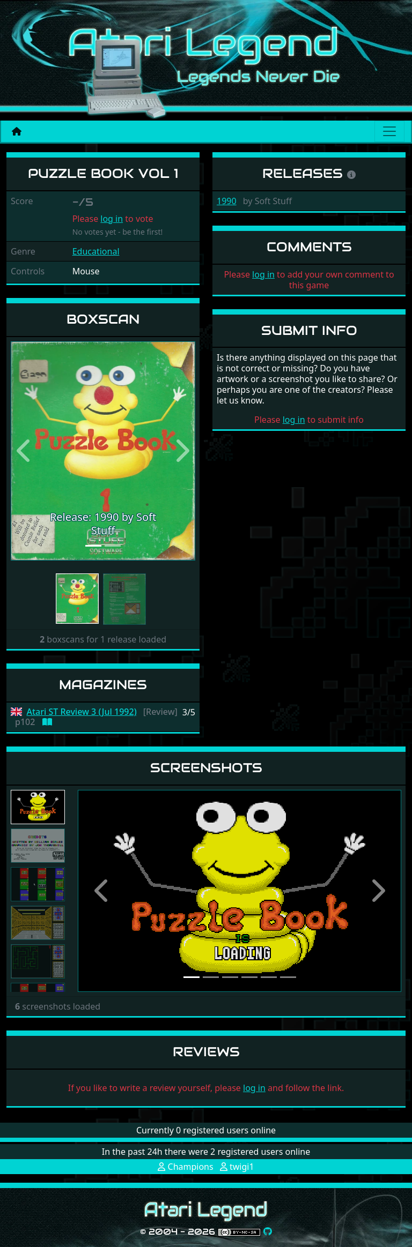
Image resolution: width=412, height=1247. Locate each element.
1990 (227, 201)
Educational (96, 251)
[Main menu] (389, 131)
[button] (25, 451)
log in (111, 219)
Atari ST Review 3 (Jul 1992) (82, 712)
